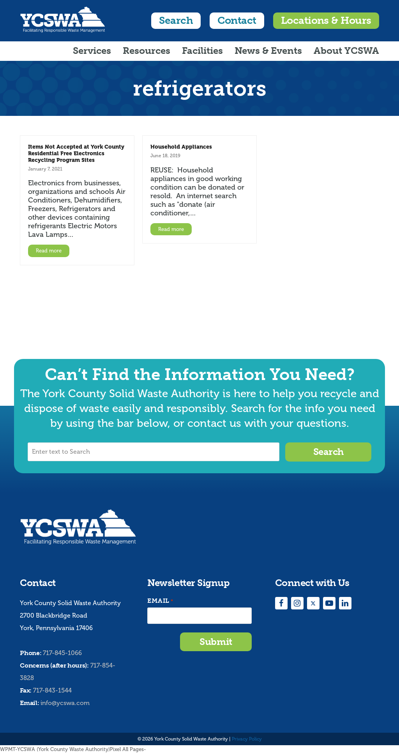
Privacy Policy (247, 738)
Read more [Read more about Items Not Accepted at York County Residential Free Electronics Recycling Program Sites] (49, 251)
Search (176, 20)
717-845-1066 (62, 652)
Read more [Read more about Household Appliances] (171, 229)
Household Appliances (181, 147)
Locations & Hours (326, 20)
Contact (236, 20)
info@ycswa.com (65, 702)
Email (160, 600)
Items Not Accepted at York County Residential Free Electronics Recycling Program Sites (76, 153)
